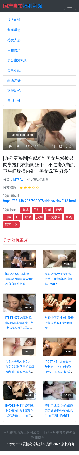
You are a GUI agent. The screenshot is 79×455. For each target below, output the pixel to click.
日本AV (18, 179)
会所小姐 (14, 70)
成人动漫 (14, 20)
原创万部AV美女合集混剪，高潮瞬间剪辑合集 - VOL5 (59, 279)
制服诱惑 (14, 30)
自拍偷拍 (14, 50)
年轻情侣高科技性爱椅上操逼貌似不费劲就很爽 (59, 323)
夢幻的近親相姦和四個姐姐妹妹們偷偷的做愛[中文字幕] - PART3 (59, 411)
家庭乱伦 (14, 90)
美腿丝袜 (14, 101)
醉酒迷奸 (14, 80)
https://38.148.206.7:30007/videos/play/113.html (39, 201)
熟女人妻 (14, 40)
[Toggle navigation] (70, 6)
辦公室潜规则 (17, 60)
